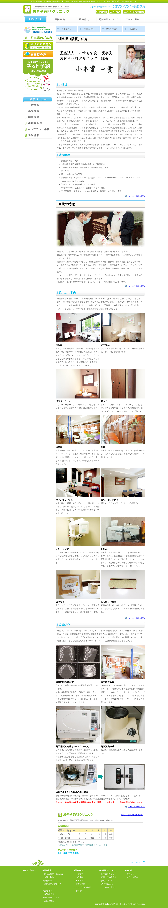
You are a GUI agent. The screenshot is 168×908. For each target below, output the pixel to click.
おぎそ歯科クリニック (119, 904)
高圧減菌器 (49, 901)
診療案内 (84, 19)
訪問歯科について (108, 19)
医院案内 (60, 19)
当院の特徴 (89, 29)
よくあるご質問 (107, 887)
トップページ (35, 19)
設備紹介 (134, 29)
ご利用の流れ (107, 884)
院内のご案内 (111, 29)
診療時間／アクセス (52, 884)
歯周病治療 (38, 123)
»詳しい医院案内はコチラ (132, 815)
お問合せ (130, 874)
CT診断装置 (49, 894)
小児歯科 (38, 111)
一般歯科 (38, 105)
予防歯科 (38, 135)
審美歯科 (38, 117)
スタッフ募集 (133, 19)
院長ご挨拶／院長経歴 (53, 874)
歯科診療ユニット (51, 897)
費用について (107, 880)
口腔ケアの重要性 (108, 877)
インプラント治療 (38, 129)
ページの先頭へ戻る (136, 196)
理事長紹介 (66, 29)
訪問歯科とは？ (107, 874)
